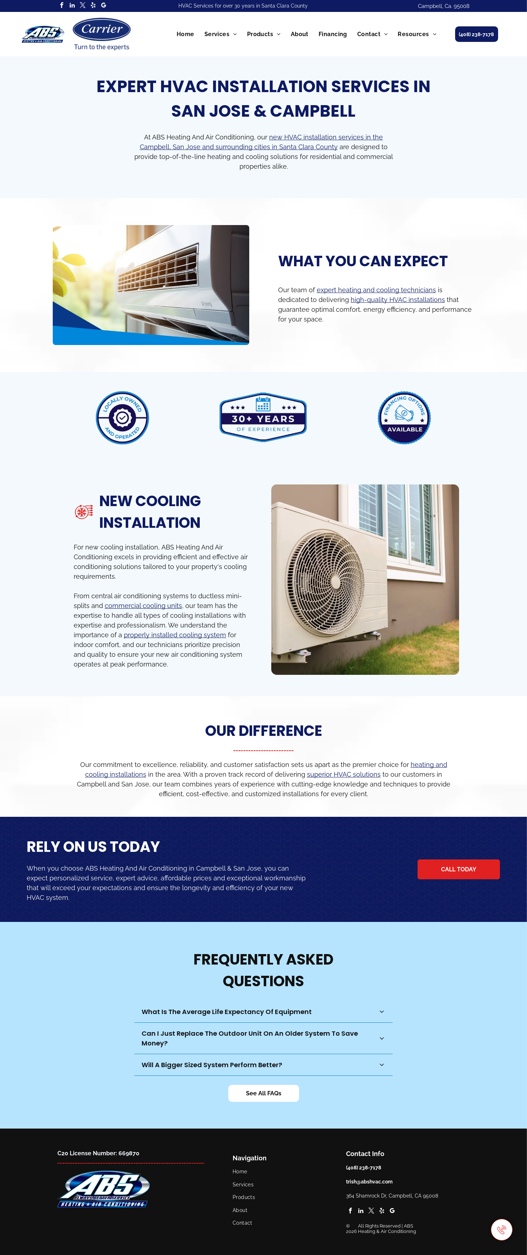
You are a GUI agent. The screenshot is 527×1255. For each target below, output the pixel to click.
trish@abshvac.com (369, 1182)
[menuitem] (185, 34)
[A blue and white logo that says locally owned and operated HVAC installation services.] (123, 417)
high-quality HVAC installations (398, 299)
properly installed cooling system (175, 635)
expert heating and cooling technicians (376, 290)
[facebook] (61, 6)
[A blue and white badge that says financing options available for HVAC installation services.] (404, 417)
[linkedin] (72, 6)
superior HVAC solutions (344, 774)
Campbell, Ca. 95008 (444, 6)
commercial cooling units (143, 605)
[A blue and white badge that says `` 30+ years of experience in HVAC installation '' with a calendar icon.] (263, 417)
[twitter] (82, 6)
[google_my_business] (103, 6)
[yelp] (93, 6)
